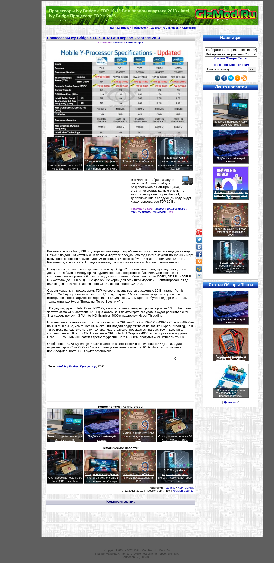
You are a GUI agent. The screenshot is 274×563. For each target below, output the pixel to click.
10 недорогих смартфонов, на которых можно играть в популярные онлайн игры (102, 165)
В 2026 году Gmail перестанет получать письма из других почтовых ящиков (231, 267)
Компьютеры (170, 27)
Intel (111, 27)
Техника (154, 27)
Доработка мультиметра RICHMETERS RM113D (231, 358)
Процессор (139, 27)
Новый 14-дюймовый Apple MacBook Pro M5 (231, 123)
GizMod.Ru (189, 27)
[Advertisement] (88, 212)
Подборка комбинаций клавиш (231, 160)
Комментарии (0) (183, 490)
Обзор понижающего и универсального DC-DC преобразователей (230, 393)
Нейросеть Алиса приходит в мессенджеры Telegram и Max (231, 195)
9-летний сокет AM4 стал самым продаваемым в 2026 (138, 165)
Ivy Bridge (123, 27)
